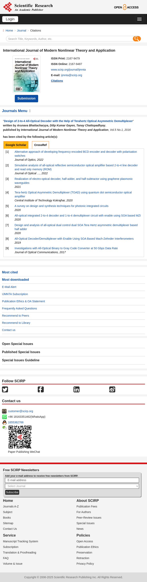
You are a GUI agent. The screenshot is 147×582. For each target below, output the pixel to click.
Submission (26, 98)
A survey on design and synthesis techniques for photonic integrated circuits (61, 206)
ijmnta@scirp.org (71, 75)
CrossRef (40, 145)
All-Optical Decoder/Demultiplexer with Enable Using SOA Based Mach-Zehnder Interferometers (74, 238)
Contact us (8, 330)
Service (9, 535)
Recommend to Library (16, 322)
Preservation (84, 552)
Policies (83, 535)
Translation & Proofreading (19, 552)
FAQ (6, 558)
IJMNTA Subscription (15, 294)
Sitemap (8, 523)
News (79, 528)
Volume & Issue (12, 563)
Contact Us (10, 528)
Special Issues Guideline (21, 360)
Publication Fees (86, 506)
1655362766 (16, 422)
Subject (7, 512)
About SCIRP (87, 501)
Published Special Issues (21, 352)
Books (7, 517)
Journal (21, 30)
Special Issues (85, 523)
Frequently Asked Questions (19, 308)
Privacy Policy (85, 563)
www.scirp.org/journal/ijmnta (68, 69)
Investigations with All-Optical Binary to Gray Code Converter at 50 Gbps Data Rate (66, 248)
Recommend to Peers (15, 315)
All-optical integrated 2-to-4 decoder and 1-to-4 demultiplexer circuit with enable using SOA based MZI (78, 215)
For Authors (83, 512)
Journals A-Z (11, 506)
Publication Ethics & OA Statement (23, 301)
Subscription (10, 547)
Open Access (84, 541)
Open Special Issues (17, 344)
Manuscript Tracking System (20, 541)
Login (10, 19)
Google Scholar (16, 145)
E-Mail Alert (9, 287)
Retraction (82, 558)
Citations (57, 80)
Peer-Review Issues (88, 517)
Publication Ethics (87, 547)
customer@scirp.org (20, 411)
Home (9, 30)
